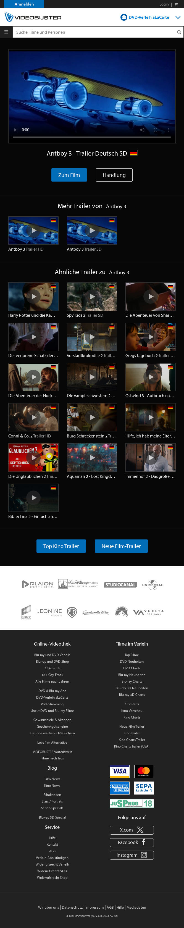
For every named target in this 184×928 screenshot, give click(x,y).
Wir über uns (48, 907)
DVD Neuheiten (132, 661)
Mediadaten (136, 907)
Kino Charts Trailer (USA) (131, 746)
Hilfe (52, 837)
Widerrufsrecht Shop (52, 877)
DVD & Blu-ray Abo (52, 690)
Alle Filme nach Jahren (52, 681)
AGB (52, 851)
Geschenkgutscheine (52, 726)
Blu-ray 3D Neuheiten (132, 688)
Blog (52, 768)
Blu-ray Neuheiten (131, 674)
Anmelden (24, 4)
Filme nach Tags (52, 758)
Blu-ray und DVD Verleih (52, 654)
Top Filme (132, 654)
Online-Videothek (52, 644)
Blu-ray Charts (132, 681)
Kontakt (52, 844)
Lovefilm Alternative (52, 742)
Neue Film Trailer (131, 726)
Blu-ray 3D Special (52, 817)
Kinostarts (132, 704)
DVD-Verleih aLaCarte (149, 17)
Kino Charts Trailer (132, 739)
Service (52, 827)
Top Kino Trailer (61, 545)
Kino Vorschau (131, 710)
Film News (52, 779)
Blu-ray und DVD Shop (52, 661)
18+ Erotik (52, 668)
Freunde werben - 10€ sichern (52, 733)
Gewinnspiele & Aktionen (52, 719)
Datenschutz (72, 907)
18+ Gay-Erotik (52, 674)
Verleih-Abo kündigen (52, 857)
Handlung (114, 174)
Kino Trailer (132, 733)
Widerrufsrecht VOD (52, 871)
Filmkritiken (52, 794)
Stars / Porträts (52, 801)
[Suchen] (179, 32)
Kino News (52, 785)
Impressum (94, 907)
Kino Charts (131, 717)
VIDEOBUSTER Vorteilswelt (52, 751)
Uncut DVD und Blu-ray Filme (52, 710)
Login (164, 4)
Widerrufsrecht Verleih (52, 864)
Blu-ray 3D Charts (132, 694)
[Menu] (6, 32)
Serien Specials (52, 808)
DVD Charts (131, 668)
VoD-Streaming (52, 704)
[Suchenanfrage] (98, 32)
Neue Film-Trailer (121, 545)
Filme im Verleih (131, 644)
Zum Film (69, 174)
